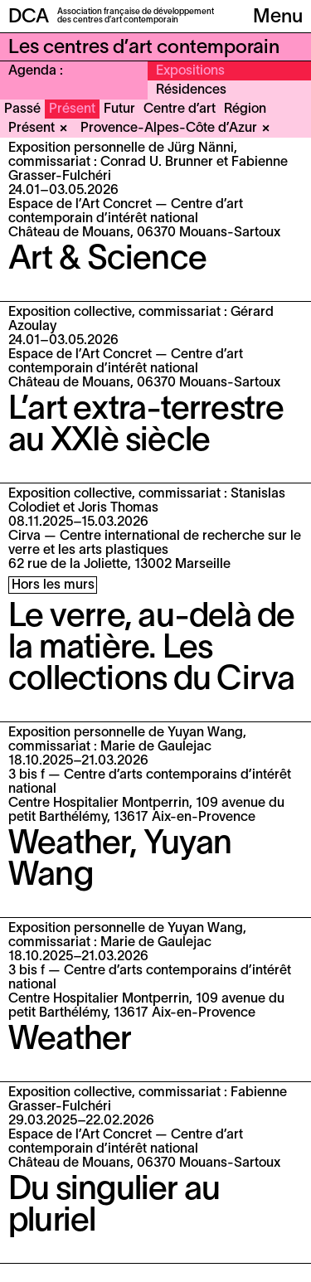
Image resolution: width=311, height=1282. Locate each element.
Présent (72, 109)
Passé (22, 109)
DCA (28, 17)
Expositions (190, 71)
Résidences (191, 90)
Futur (119, 109)
